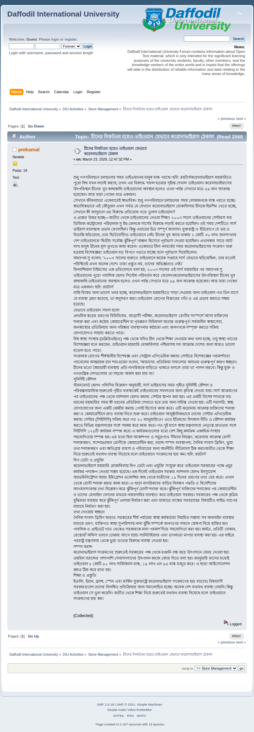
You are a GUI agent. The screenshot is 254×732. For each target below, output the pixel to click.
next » (241, 119)
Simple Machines (149, 704)
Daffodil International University (63, 14)
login (55, 39)
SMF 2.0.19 (105, 704)
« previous (226, 119)
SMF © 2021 (126, 704)
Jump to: (188, 668)
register (70, 39)
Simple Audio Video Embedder (129, 710)
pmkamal (29, 149)
